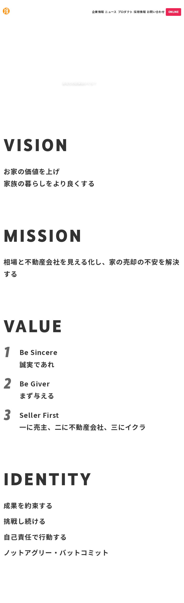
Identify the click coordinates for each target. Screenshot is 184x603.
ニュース (110, 12)
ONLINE (173, 12)
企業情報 (98, 12)
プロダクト (125, 12)
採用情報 (139, 12)
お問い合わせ (156, 12)
